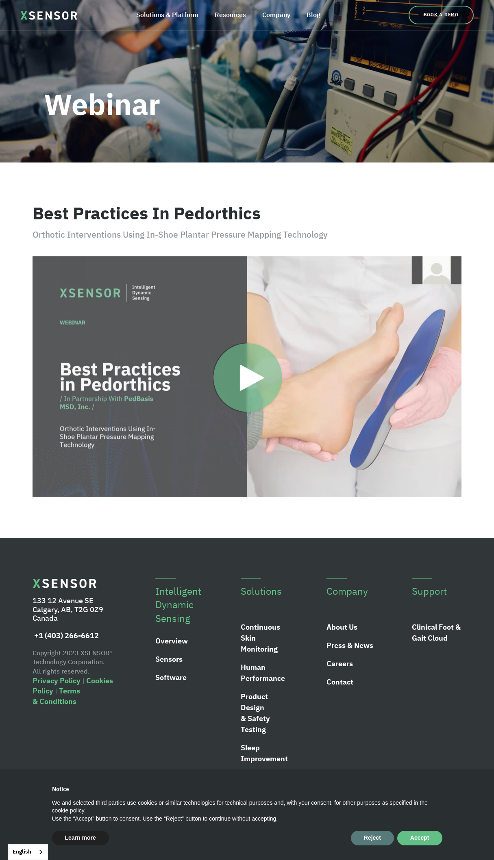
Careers (339, 663)
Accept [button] (419, 837)
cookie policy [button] (68, 810)
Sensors (169, 659)
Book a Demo (441, 14)
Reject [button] (372, 837)
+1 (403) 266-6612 (66, 635)
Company (276, 15)
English (22, 851)
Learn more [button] (80, 837)
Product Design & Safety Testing (255, 713)
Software (171, 677)
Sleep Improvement (264, 753)
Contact (339, 682)
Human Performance (263, 673)
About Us (341, 627)
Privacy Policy (57, 680)
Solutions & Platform (167, 15)
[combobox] (28, 852)
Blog (313, 15)
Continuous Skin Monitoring (260, 638)
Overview (171, 641)
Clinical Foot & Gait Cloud (436, 632)
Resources (230, 15)
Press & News (349, 645)
